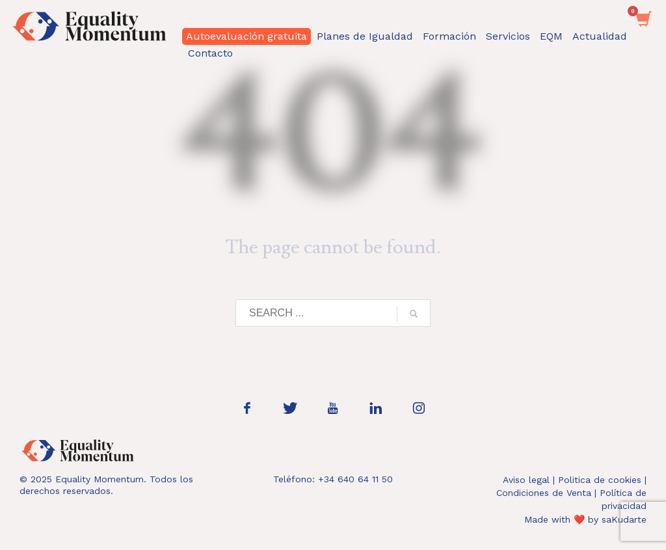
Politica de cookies (599, 479)
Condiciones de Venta (543, 493)
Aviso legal (526, 479)
